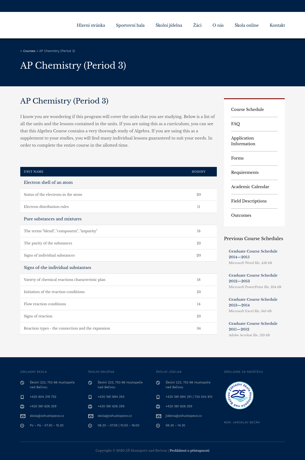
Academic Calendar (250, 186)
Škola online (247, 25)
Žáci (197, 25)
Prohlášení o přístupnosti (189, 451)
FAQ (235, 123)
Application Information (243, 141)
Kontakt (277, 25)
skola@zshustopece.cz (47, 416)
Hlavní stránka (91, 25)
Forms (237, 158)
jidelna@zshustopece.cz (184, 416)
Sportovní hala (130, 25)
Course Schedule (247, 109)
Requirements (245, 172)
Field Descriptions (249, 201)
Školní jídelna (169, 25)
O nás (218, 25)
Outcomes (241, 215)
